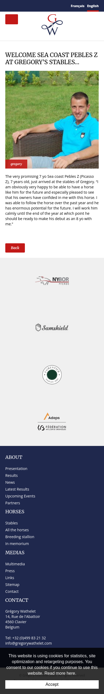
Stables (11, 522)
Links (9, 577)
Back (15, 247)
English (93, 6)
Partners (12, 502)
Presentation (16, 468)
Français (78, 6)
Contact (12, 591)
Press (10, 570)
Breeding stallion (19, 536)
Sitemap (12, 584)
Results (11, 475)
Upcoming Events (20, 496)
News (10, 482)
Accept (52, 684)
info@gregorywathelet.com (28, 643)
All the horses (17, 529)
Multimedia (15, 563)
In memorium (17, 543)
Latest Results (17, 489)
